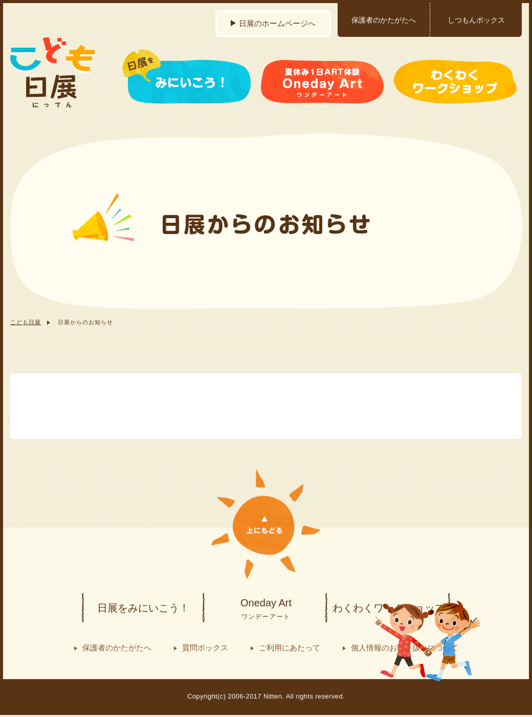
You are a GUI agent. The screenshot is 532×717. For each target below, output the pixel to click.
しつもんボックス (476, 20)
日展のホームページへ (277, 23)
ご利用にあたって (289, 647)
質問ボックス (205, 647)
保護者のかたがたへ (383, 20)
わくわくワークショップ (388, 608)
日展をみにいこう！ (143, 608)
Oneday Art (266, 609)
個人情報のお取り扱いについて (404, 647)
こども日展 (25, 322)
